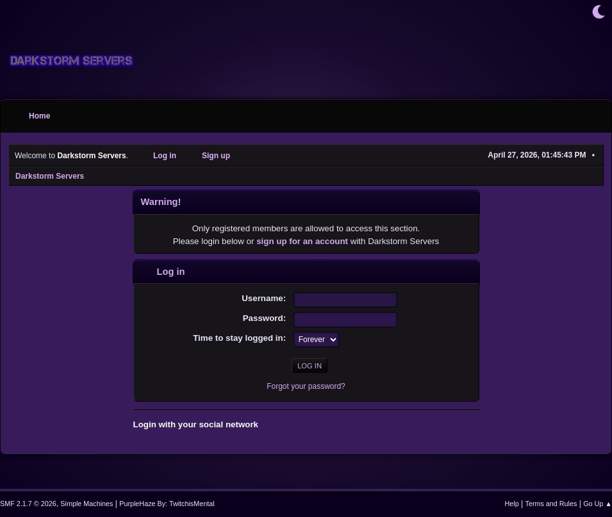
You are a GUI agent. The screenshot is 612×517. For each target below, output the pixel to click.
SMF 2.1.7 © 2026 (28, 503)
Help (512, 503)
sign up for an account (302, 241)
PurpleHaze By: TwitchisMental (166, 503)
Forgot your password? (306, 386)
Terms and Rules (551, 503)
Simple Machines (86, 503)
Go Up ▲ (597, 503)
